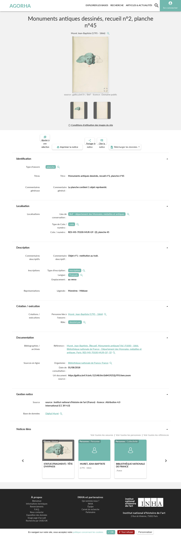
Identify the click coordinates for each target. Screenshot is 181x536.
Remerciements (36, 504)
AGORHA (16, 5)
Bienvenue (36, 498)
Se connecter (170, 7)
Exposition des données (36, 512)
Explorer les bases (97, 4)
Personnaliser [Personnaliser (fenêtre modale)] (145, 532)
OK (111, 532)
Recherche (117, 4)
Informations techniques (36, 501)
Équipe (90, 504)
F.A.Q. (36, 507)
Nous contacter (37, 510)
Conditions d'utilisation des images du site (90, 125)
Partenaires (90, 510)
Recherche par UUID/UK (37, 518)
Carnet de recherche (90, 507)
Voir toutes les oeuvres (102, 432)
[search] (156, 5)
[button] (23, 458)
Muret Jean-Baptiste (88, 33)
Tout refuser (126, 532)
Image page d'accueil (37, 515)
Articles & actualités (139, 4)
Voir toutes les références (156, 432)
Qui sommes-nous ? (90, 498)
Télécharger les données (122, 144)
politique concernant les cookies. (88, 532)
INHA (90, 501)
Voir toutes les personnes (128, 432)
